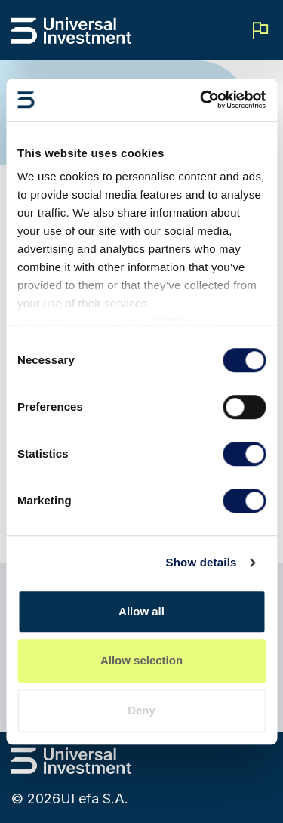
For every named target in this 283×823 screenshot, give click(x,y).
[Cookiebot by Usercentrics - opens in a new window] (201, 99)
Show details (200, 562)
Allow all (141, 611)
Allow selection (141, 660)
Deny (141, 710)
